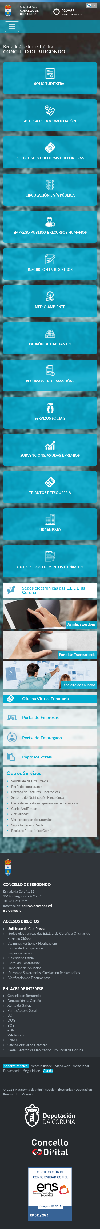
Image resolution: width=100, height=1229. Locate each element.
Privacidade (12, 1071)
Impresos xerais (20, 953)
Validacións (15, 1035)
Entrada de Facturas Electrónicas (35, 792)
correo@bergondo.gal (37, 906)
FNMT (12, 1040)
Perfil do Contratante (24, 963)
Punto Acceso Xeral (22, 1010)
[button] (91, 5)
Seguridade (32, 1071)
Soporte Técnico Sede (27, 825)
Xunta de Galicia (19, 1005)
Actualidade (20, 814)
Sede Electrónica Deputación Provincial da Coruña (45, 1050)
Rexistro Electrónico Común (32, 831)
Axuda (48, 1071)
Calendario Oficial (21, 958)
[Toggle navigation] (12, 26)
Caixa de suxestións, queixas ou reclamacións (44, 803)
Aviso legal (81, 1066)
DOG (11, 1020)
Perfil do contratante (26, 786)
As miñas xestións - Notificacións (33, 943)
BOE (10, 1025)
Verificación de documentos (32, 819)
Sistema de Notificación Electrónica (37, 797)
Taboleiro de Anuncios (24, 968)
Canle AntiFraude (24, 808)
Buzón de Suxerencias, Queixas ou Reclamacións (44, 973)
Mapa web (63, 1066)
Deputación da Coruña (24, 1000)
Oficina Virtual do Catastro (27, 1045)
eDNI (11, 1030)
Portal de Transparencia (25, 948)
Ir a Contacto (12, 910)
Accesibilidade (42, 1066)
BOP (10, 1015)
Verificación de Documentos (29, 978)
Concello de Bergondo (24, 995)
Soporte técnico (16, 1066)
